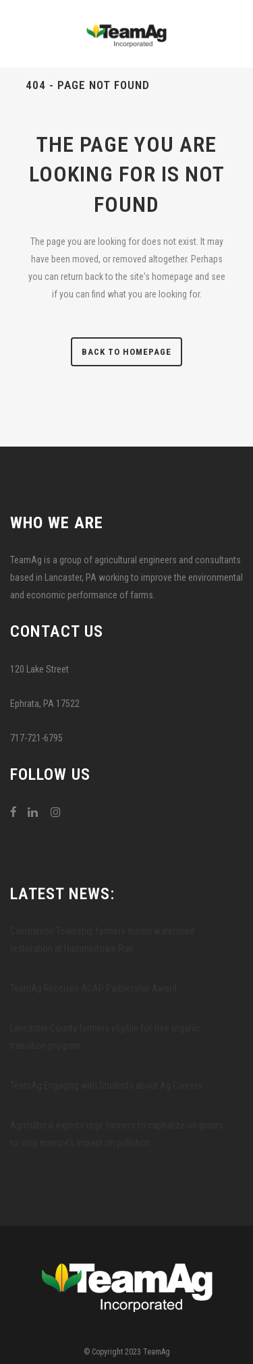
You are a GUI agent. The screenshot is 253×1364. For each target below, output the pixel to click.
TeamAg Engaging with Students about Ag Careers (106, 1085)
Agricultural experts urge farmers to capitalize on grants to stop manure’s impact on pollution (116, 1134)
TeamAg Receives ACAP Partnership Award (93, 988)
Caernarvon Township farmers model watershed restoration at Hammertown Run (102, 940)
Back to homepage (126, 352)
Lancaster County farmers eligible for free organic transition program (105, 1037)
